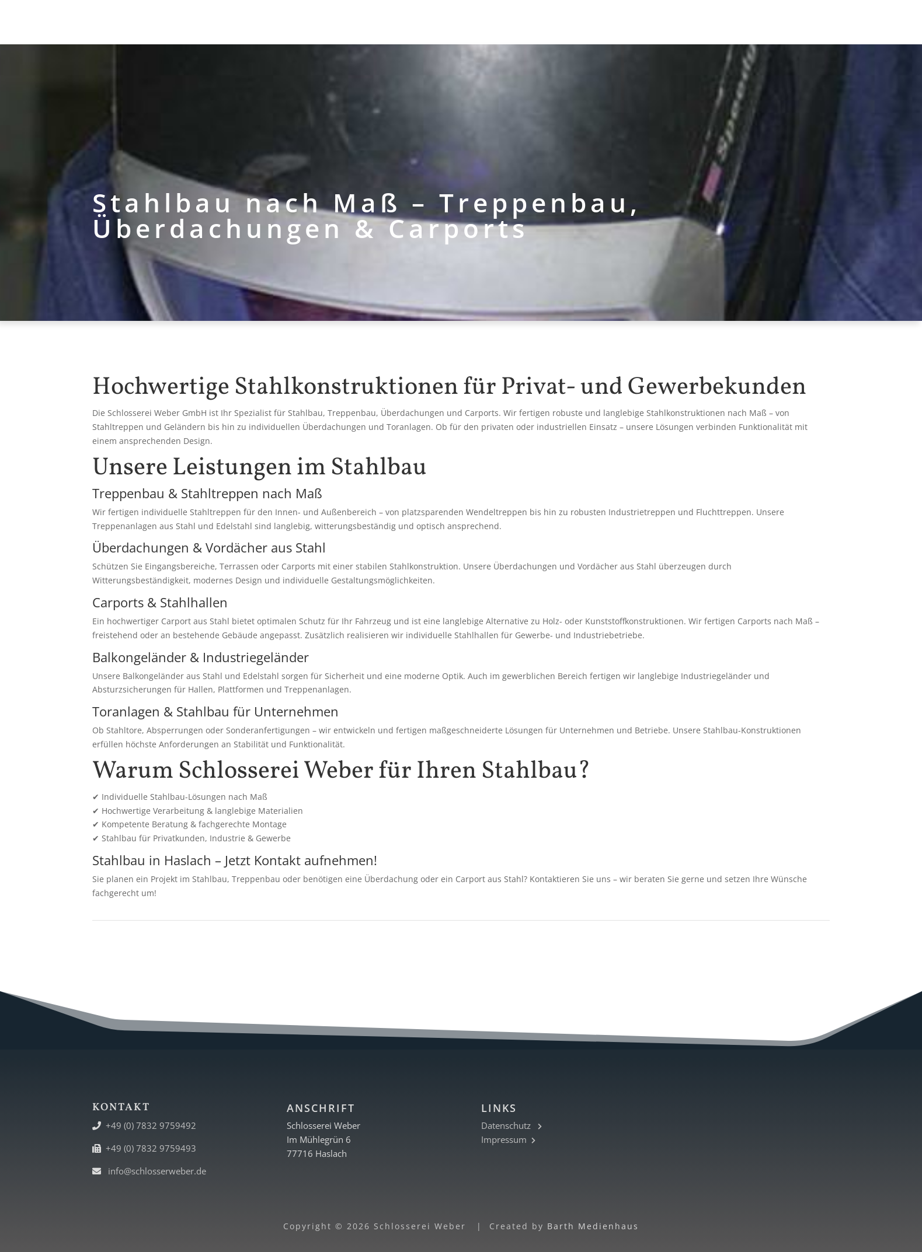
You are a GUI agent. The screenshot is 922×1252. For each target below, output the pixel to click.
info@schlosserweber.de (157, 1171)
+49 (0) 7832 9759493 (151, 1148)
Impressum (508, 1139)
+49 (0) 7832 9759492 (151, 1125)
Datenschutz (511, 1125)
